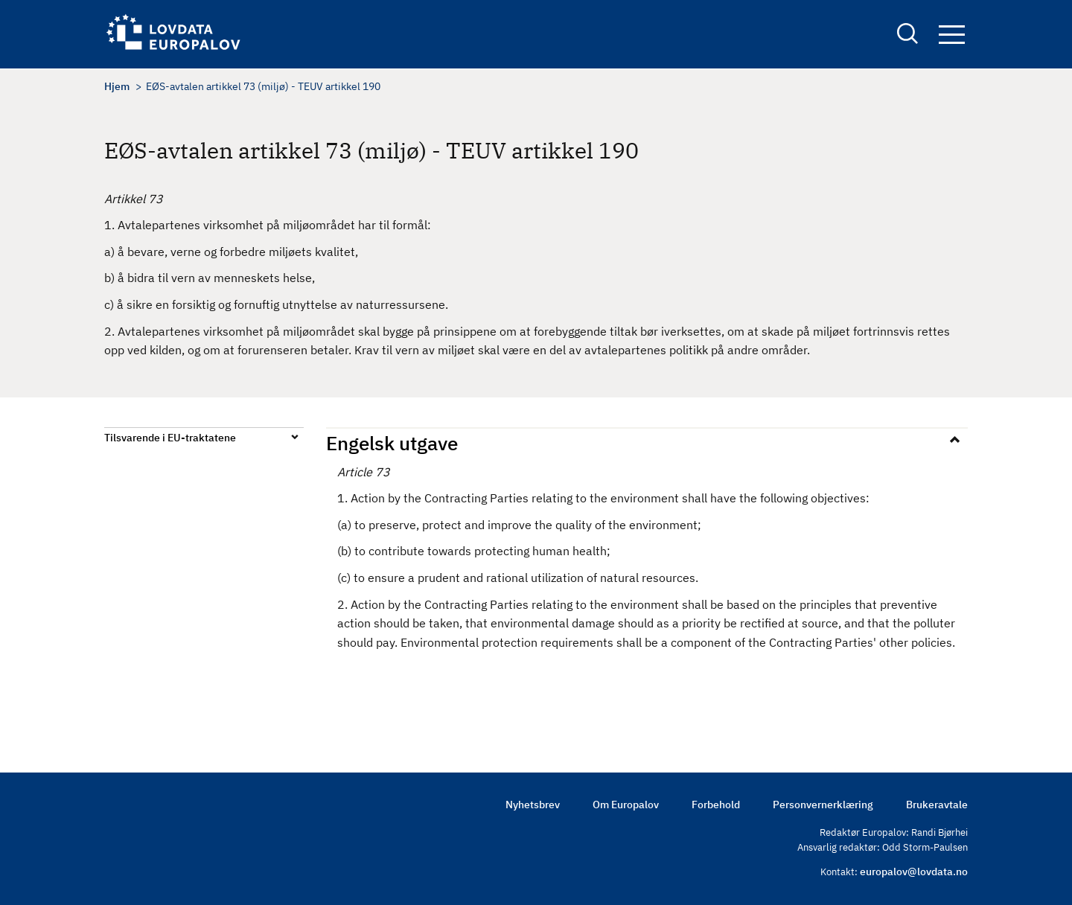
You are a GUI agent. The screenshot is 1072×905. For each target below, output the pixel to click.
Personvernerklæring (823, 804)
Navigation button (952, 35)
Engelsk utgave (392, 442)
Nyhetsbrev (532, 804)
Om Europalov (626, 804)
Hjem (117, 86)
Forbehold (716, 804)
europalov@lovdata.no (914, 871)
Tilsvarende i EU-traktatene (170, 437)
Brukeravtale (937, 804)
